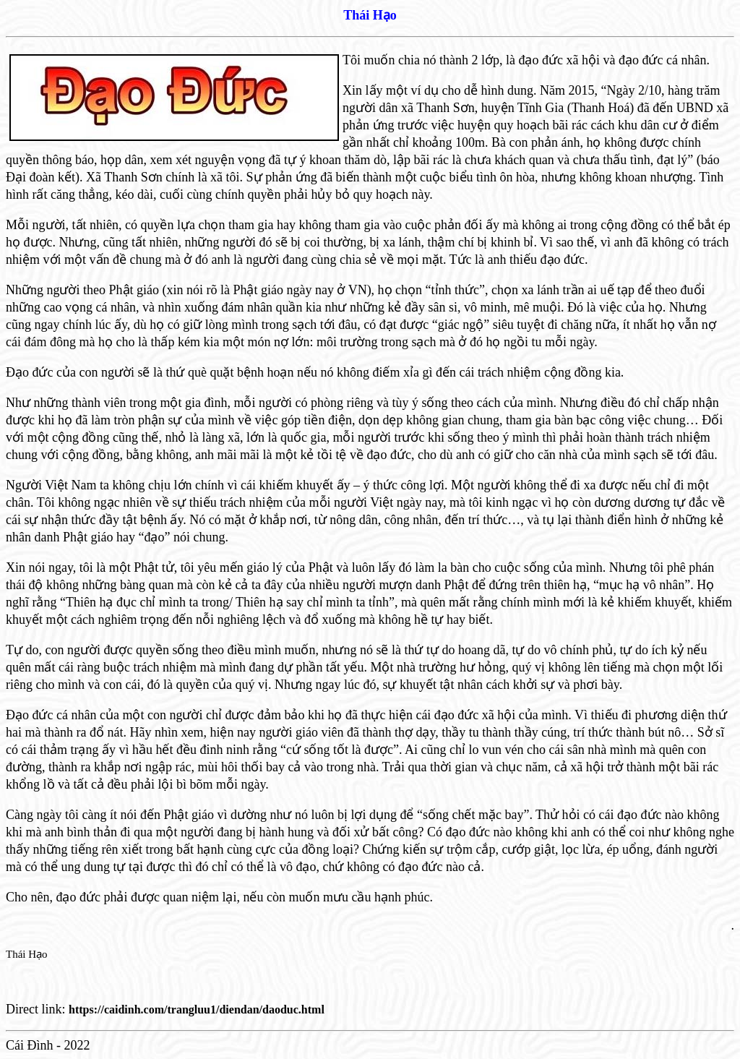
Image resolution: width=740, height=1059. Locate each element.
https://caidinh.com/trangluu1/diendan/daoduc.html (196, 1009)
